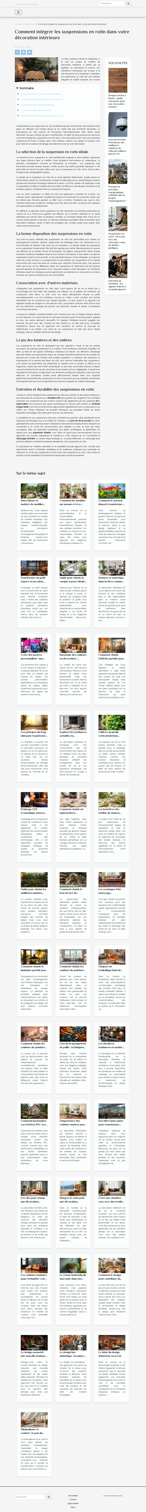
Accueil (18, 24)
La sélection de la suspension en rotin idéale (41, 94)
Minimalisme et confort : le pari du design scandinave (31, 1433)
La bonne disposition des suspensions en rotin (42, 99)
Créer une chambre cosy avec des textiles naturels (111, 1201)
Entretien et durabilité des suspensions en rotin (42, 116)
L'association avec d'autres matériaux (38, 105)
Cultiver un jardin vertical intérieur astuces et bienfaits (109, 736)
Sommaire (26, 88)
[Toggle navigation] (18, 12)
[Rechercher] (112, 3)
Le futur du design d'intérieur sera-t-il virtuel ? (109, 1356)
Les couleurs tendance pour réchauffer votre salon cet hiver (34, 1279)
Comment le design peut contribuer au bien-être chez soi (109, 1279)
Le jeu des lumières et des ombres (36, 110)
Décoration (30, 24)
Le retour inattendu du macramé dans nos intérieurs (73, 1279)
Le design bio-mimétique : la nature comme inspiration (72, 1356)
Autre (73, 1507)
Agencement (73, 1503)
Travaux (73, 1499)
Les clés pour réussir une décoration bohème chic (33, 1201)
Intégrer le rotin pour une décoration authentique (72, 1201)
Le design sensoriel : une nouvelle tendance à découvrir (34, 1356)
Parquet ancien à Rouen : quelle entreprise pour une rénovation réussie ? (117, 101)
